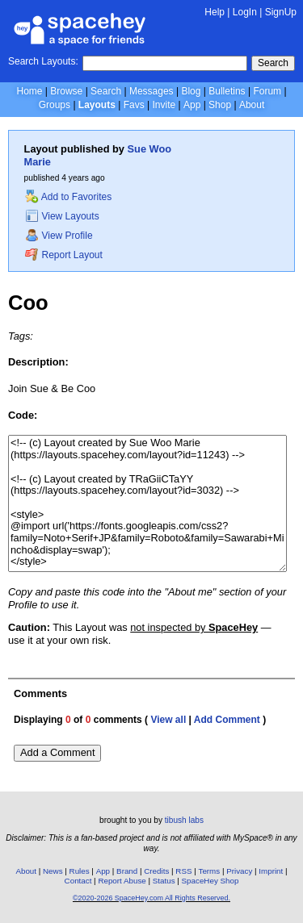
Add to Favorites (68, 197)
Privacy (239, 871)
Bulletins (226, 91)
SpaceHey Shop (210, 880)
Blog (190, 91)
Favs (134, 105)
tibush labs (184, 820)
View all (168, 719)
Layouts (97, 105)
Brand (126, 871)
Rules (79, 871)
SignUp (281, 12)
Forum (267, 91)
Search (273, 63)
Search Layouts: (43, 61)
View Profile (59, 235)
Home (29, 91)
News (53, 871)
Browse (66, 91)
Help (214, 12)
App (191, 105)
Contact (78, 880)
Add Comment (227, 719)
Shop (219, 105)
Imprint (271, 871)
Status (164, 880)
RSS (183, 871)
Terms (210, 871)
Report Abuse (121, 880)
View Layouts (62, 216)
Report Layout (64, 255)
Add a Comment (57, 752)
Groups (54, 105)
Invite (163, 105)
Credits (156, 871)
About (251, 105)
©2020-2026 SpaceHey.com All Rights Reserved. (151, 898)
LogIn (245, 12)
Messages (151, 91)
